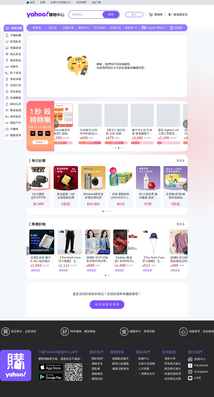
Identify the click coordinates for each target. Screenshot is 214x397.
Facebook (201, 365)
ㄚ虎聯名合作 (146, 373)
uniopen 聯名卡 (153, 28)
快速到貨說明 (172, 373)
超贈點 (176, 28)
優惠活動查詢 (120, 368)
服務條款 (97, 373)
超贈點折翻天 (120, 358)
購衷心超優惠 (120, 363)
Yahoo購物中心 (45, 14)
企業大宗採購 (146, 363)
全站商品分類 (172, 378)
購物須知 (97, 378)
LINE (197, 378)
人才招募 (143, 368)
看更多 (131, 27)
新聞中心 (200, 359)
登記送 (52, 27)
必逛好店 (115, 27)
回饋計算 (68, 27)
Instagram (201, 371)
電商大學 (169, 358)
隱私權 (96, 368)
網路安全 (97, 363)
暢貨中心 (83, 27)
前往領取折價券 (107, 304)
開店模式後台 (172, 368)
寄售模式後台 (172, 363)
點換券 (37, 27)
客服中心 (143, 358)
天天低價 (99, 27)
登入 (134, 14)
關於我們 (97, 358)
